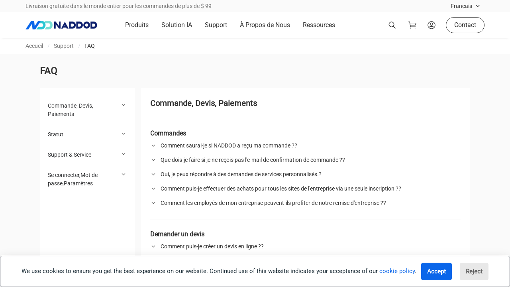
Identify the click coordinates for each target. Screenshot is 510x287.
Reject (474, 271)
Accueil (34, 46)
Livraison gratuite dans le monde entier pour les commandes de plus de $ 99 (119, 6)
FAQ (89, 46)
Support (64, 46)
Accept (436, 271)
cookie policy (397, 271)
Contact (465, 25)
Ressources (319, 25)
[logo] (61, 25)
